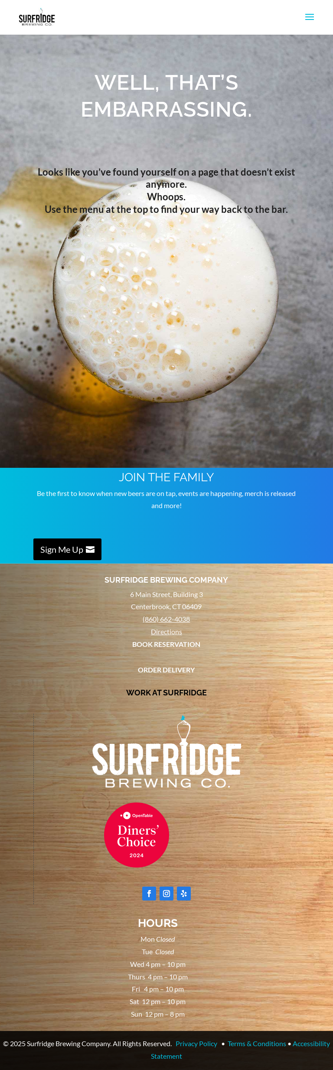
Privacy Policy (196, 1043)
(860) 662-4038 (166, 619)
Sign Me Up (61, 549)
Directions (166, 631)
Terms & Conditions (257, 1043)
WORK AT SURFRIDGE (166, 692)
